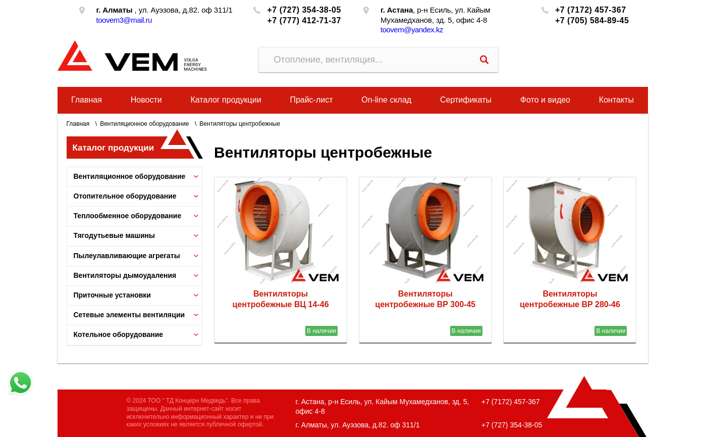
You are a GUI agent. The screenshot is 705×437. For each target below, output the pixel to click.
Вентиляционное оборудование (144, 123)
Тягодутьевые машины (114, 235)
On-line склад (386, 99)
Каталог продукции (225, 99)
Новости (146, 99)
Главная (86, 99)
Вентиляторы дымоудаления (125, 275)
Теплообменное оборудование (128, 216)
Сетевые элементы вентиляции (129, 315)
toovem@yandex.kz (412, 29)
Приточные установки (112, 295)
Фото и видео (545, 99)
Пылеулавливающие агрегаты (127, 256)
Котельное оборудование (119, 334)
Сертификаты (466, 99)
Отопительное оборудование (125, 196)
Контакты (616, 99)
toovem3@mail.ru (124, 20)
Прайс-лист (311, 99)
